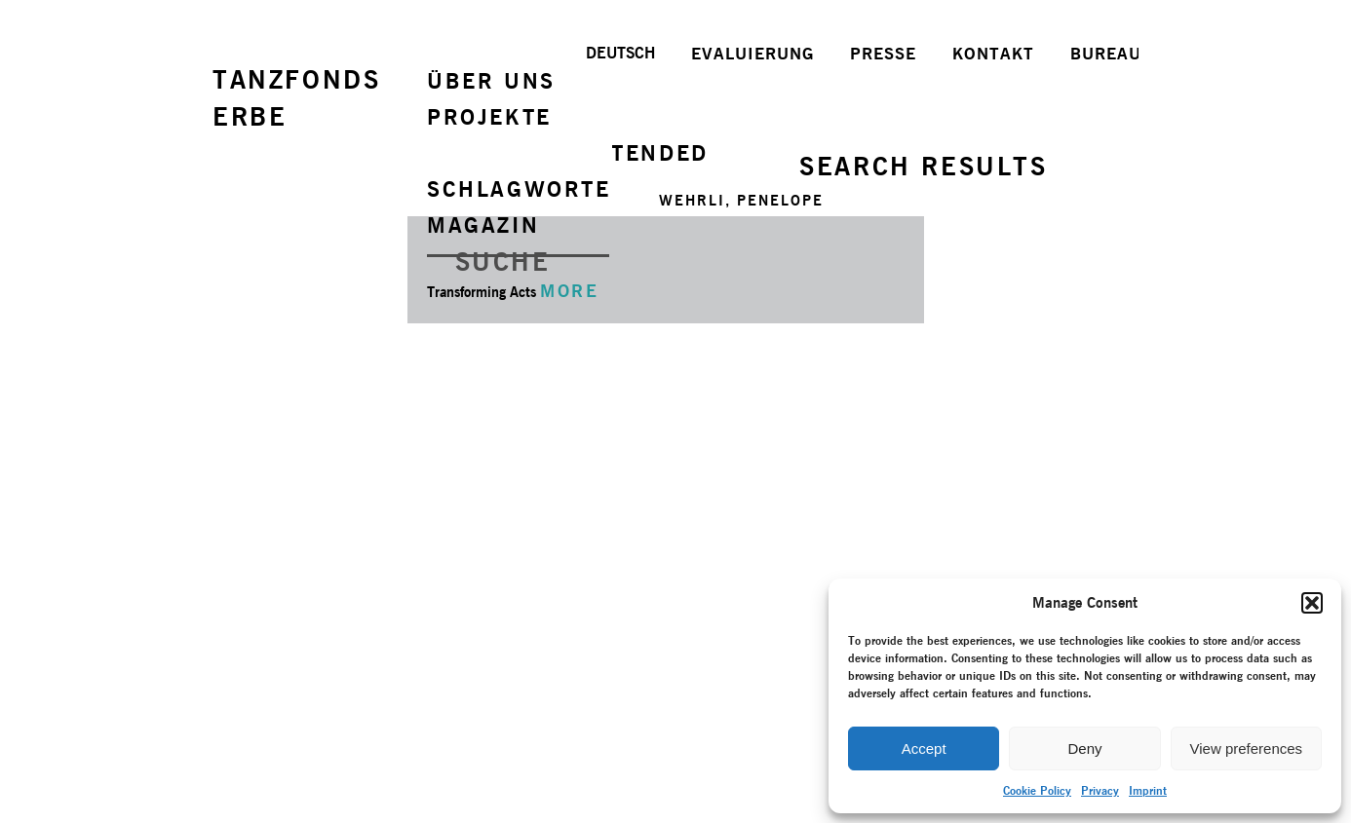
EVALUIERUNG (752, 53)
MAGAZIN (483, 225)
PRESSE (883, 53)
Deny (1084, 748)
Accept (924, 748)
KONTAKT (993, 53)
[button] (1312, 603)
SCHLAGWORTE (519, 189)
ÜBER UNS (491, 81)
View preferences (1246, 748)
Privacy (1100, 790)
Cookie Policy (1037, 790)
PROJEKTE (489, 117)
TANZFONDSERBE (296, 97)
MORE (569, 291)
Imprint (1148, 790)
